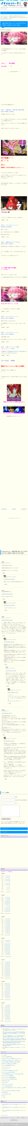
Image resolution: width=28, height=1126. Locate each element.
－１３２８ (7, 891)
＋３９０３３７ (7, 946)
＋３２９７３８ (7, 963)
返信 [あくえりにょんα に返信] (6, 584)
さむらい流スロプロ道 (6, 1093)
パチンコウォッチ (5, 1068)
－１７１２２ (7, 920)
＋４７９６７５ (7, 1013)
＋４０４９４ (7, 879)
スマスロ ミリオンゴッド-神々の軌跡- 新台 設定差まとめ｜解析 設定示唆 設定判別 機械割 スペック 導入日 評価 (14, 1032)
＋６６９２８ (7, 961)
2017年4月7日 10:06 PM (7, 594)
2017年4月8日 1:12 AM (9, 641)
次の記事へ (23, 509)
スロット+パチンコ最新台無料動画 (9, 1077)
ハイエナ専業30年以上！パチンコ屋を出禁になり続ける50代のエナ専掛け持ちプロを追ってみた (14, 1036)
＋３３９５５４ (7, 974)
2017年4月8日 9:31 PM (9, 741)
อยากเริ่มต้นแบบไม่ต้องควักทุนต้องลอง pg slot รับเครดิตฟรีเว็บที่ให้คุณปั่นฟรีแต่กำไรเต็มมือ (14, 1042)
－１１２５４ (7, 898)
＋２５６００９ (7, 903)
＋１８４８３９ (7, 927)
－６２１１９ (7, 997)
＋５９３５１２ (7, 994)
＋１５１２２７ (7, 1008)
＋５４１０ (7, 907)
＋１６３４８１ (7, 975)
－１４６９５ (7, 884)
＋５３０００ (7, 929)
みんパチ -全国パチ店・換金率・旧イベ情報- (11, 1090)
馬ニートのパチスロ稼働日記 (7, 1075)
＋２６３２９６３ (7, 1021)
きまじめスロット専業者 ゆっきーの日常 (10, 1070)
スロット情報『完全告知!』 (7, 1085)
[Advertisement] (14, 86)
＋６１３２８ (7, 987)
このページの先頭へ (14, 1124)
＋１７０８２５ (7, 1016)
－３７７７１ (7, 875)
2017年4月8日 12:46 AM (7, 620)
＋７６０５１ (7, 922)
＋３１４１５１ (7, 988)
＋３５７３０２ (7, 969)
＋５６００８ (7, 940)
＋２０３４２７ (7, 966)
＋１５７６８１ (7, 923)
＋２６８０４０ (7, 1010)
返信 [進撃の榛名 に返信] (4, 599)
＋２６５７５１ (7, 1007)
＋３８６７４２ (7, 1015)
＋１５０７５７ (7, 991)
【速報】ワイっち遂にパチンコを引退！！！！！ (13, 1047)
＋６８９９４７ (7, 983)
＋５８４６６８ (7, 934)
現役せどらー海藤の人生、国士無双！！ (10, 1063)
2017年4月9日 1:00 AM (11, 670)
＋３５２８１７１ (7, 999)
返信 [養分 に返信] (4, 734)
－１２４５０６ (7, 901)
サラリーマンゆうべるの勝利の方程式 (9, 1078)
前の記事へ (4, 509)
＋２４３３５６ (7, 944)
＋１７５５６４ (7, 921)
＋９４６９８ (7, 1006)
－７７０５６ (7, 1004)
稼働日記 (9, 29)
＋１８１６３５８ (7, 956)
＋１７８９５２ (7, 985)
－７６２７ (7, 899)
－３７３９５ (7, 876)
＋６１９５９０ (7, 913)
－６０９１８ (7, 989)
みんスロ (4, 1095)
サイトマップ (5, 1115)
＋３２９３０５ (7, 968)
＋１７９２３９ (7, 910)
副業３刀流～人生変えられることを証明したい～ (11, 1060)
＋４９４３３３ (7, 996)
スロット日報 (4, 1082)
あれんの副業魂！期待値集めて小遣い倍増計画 (11, 1061)
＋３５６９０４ (7, 993)
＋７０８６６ (7, 953)
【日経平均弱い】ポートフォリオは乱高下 (10, 1104)
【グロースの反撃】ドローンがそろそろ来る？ (11, 1110)
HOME (14, 509)
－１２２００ (7, 918)
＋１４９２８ (7, 954)
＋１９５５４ (7, 883)
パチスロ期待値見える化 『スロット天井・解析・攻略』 (13, 1073)
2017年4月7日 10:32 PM (9, 579)
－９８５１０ (7, 930)
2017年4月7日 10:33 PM (9, 605)
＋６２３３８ (7, 951)
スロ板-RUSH (4, 1092)
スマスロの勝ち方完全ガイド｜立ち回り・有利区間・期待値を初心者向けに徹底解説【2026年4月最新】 (14, 1039)
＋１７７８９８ (7, 1012)
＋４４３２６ (7, 880)
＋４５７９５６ (7, 1011)
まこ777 (3, 1097)
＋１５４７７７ (7, 950)
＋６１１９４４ (7, 992)
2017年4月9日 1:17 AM (13, 692)
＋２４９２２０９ (7, 977)
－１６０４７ (7, 897)
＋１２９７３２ (7, 973)
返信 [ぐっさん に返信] (4, 635)
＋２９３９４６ (7, 949)
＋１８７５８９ (7, 1019)
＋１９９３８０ (7, 984)
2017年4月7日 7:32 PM (7, 565)
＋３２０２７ (7, 941)
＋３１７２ (7, 904)
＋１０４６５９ (7, 972)
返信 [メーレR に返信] (4, 572)
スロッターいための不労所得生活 (8, 1072)
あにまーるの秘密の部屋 (7, 1056)
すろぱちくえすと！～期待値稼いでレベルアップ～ (12, 1058)
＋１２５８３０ (7, 902)
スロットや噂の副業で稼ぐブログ (8, 1065)
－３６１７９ (7, 931)
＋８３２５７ (7, 908)
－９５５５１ (7, 964)
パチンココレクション (6, 1066)
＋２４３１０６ (7, 947)
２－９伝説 (4, 1055)
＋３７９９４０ (7, 965)
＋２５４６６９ (7, 945)
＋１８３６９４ (7, 970)
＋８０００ (7, 925)
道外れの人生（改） (6, 1080)
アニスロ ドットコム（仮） (7, 1084)
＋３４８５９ (7, 926)
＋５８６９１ (7, 932)
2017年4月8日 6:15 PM (7, 713)
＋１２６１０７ (7, 911)
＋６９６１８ (7, 1017)
